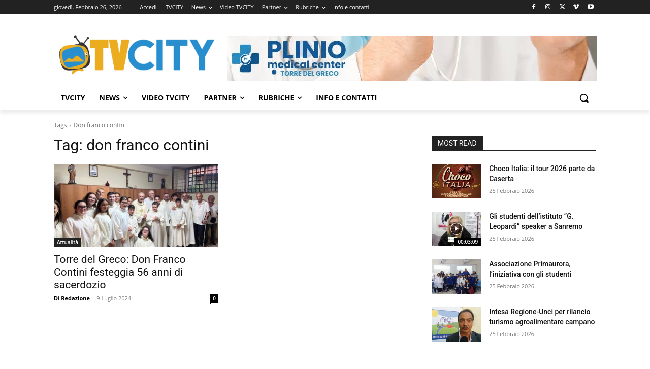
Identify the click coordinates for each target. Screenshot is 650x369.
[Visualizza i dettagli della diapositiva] (412, 58)
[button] (584, 98)
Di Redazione (72, 298)
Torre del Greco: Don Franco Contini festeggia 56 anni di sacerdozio (119, 272)
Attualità (67, 242)
